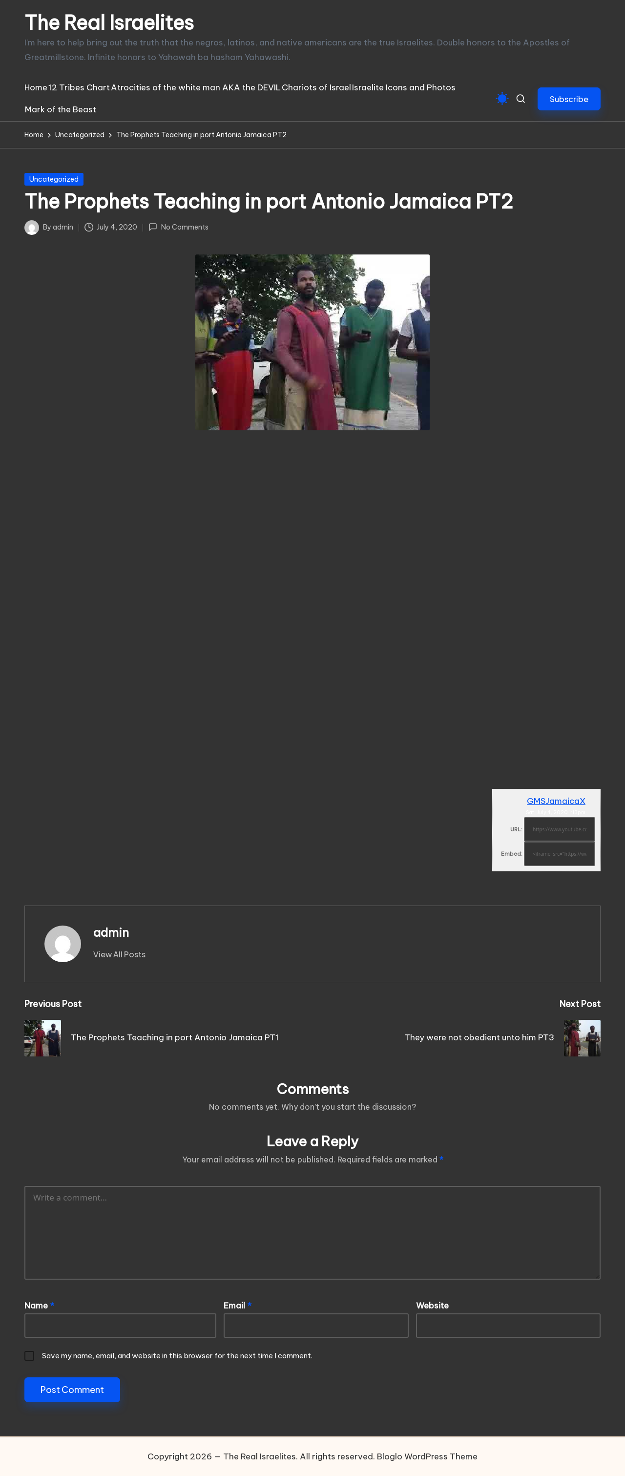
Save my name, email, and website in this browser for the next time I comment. (177, 1355)
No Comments (178, 227)
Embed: (511, 853)
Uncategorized (54, 179)
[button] (569, 98)
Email (237, 1305)
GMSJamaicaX (556, 801)
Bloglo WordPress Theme (427, 1456)
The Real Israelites (109, 23)
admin (111, 932)
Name (39, 1305)
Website (432, 1305)
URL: (516, 829)
